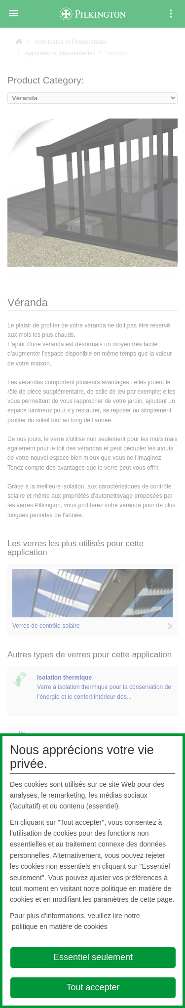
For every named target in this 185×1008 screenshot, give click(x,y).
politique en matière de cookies (60, 926)
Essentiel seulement (93, 957)
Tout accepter (92, 987)
